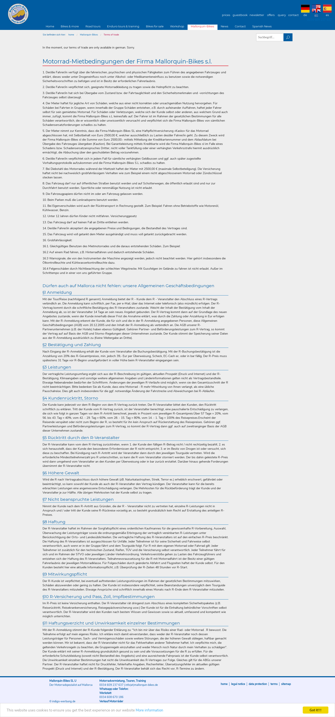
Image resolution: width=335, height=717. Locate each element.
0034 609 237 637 (319, 19)
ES (327, 15)
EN (316, 15)
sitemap (286, 684)
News (224, 26)
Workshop (177, 26)
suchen (288, 37)
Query (282, 15)
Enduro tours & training (123, 26)
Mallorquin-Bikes (43, 14)
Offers (271, 15)
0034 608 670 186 (111, 697)
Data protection (258, 684)
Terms (274, 684)
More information (149, 710)
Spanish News (262, 26)
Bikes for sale (155, 26)
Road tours (92, 26)
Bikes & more (70, 26)
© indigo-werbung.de (62, 701)
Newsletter (257, 15)
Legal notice (238, 684)
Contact (293, 15)
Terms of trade (111, 34)
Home (50, 26)
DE (305, 15)
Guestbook (240, 15)
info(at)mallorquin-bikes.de (141, 685)
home (71, 34)
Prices (226, 15)
